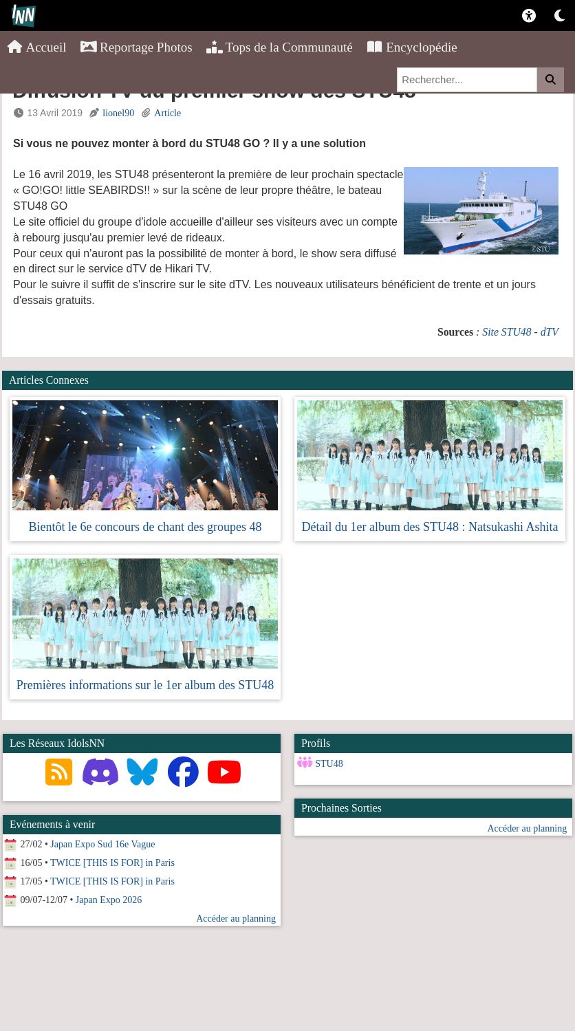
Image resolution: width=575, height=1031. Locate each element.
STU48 (329, 764)
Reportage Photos (136, 47)
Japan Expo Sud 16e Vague (102, 844)
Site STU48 (506, 332)
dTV (549, 332)
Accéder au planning (527, 828)
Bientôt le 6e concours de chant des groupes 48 (145, 527)
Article (167, 113)
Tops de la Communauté (279, 47)
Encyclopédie (412, 47)
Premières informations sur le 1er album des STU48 (145, 685)
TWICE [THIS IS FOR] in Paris (112, 863)
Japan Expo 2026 (109, 900)
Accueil (37, 47)
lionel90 (118, 113)
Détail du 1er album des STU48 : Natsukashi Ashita (430, 527)
